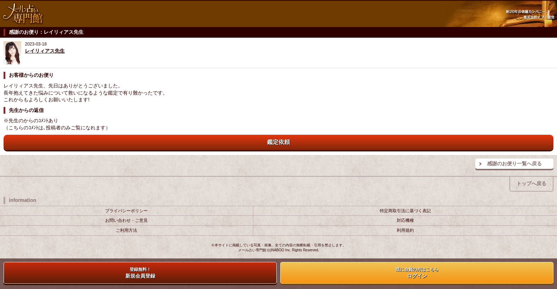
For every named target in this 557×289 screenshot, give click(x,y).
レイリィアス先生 (45, 51)
